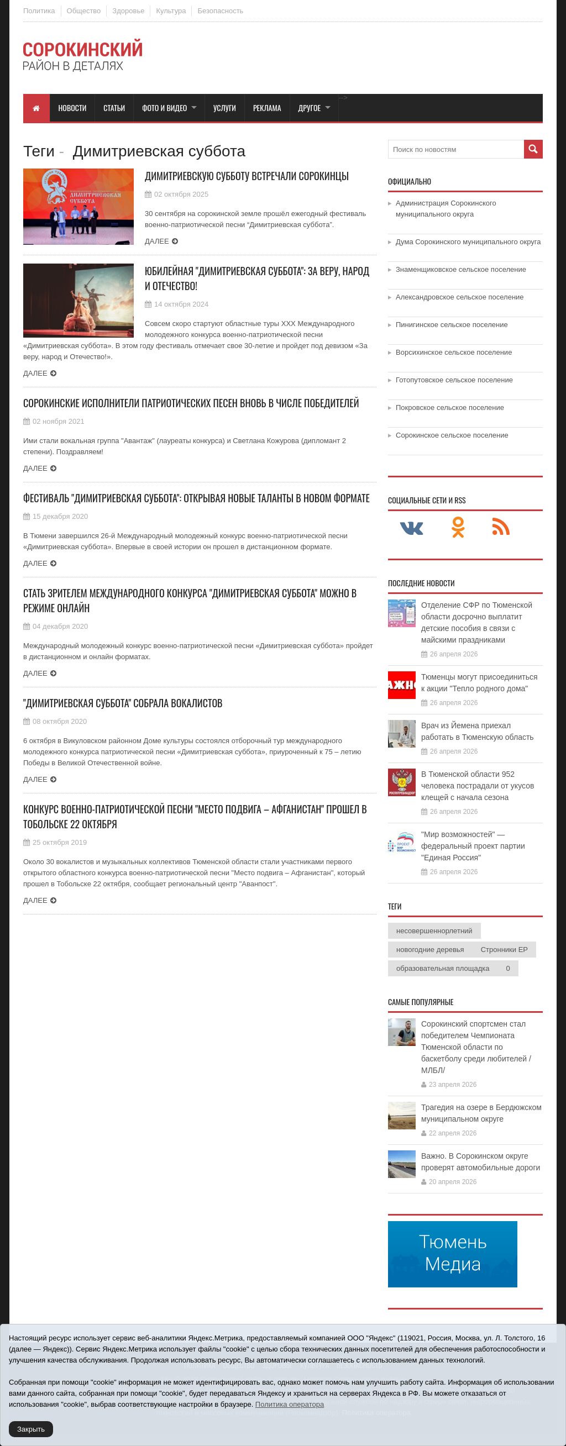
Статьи (114, 107)
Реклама (267, 107)
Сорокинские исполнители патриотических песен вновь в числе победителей (191, 403)
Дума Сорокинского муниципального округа (468, 242)
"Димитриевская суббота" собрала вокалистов (123, 703)
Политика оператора (289, 1404)
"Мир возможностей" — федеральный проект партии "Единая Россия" (473, 846)
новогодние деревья (430, 949)
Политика (39, 11)
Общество (84, 11)
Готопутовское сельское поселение (454, 380)
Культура (171, 11)
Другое (309, 107)
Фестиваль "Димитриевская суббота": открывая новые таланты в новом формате (196, 498)
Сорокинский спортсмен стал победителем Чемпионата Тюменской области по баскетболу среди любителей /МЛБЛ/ (476, 1047)
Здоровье (128, 11)
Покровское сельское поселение (450, 407)
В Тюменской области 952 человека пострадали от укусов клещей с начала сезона (477, 786)
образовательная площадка (442, 968)
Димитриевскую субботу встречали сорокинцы (247, 176)
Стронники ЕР (504, 949)
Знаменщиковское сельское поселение (461, 269)
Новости (73, 107)
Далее (157, 241)
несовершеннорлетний (434, 931)
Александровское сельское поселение (460, 297)
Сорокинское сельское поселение (452, 435)
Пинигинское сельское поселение (452, 324)
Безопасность (220, 11)
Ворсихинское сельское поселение (454, 352)
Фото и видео (164, 107)
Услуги (224, 107)
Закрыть (31, 1429)
